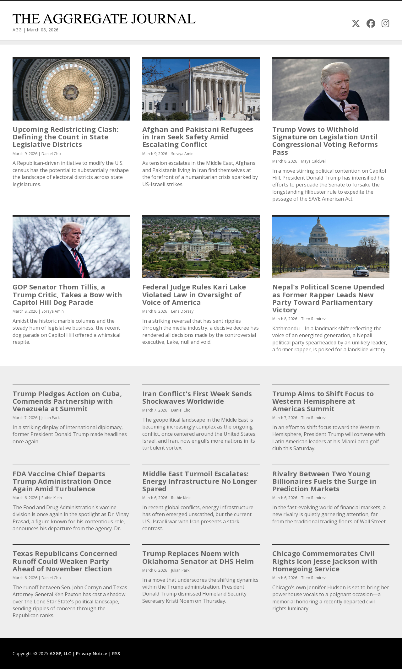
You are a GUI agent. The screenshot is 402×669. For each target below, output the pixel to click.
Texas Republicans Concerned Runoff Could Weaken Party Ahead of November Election (65, 560)
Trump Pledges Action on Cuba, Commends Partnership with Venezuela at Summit (67, 401)
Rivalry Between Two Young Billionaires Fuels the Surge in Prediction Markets (324, 481)
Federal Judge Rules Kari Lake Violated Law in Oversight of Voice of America (194, 294)
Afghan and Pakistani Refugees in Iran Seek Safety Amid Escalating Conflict (197, 136)
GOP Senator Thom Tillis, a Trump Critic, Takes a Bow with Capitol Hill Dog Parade (67, 294)
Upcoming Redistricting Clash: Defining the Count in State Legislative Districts (66, 136)
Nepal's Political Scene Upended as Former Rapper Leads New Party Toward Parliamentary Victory (328, 298)
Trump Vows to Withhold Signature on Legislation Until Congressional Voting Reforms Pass (325, 140)
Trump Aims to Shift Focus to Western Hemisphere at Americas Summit (323, 401)
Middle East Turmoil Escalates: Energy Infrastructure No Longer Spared (199, 481)
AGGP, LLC (60, 653)
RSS (116, 653)
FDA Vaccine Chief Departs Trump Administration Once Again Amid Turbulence (62, 481)
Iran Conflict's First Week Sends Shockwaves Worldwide (197, 397)
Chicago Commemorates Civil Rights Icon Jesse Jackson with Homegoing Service (325, 560)
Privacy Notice (91, 653)
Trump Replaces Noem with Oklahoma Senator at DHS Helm (198, 556)
